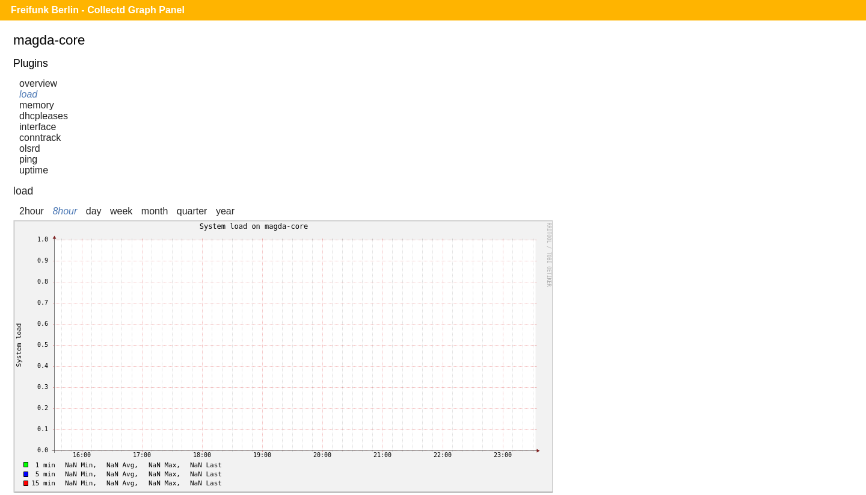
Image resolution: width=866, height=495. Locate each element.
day (94, 211)
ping (28, 159)
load (28, 94)
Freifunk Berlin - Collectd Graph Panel (98, 10)
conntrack (40, 137)
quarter (192, 211)
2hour (31, 211)
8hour (64, 211)
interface (37, 127)
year (225, 211)
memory (36, 105)
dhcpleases (43, 116)
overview (38, 83)
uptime (33, 170)
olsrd (29, 148)
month (154, 211)
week (121, 211)
